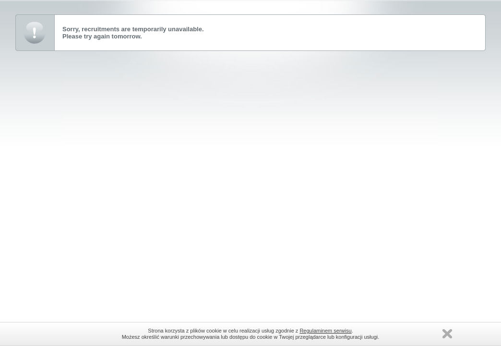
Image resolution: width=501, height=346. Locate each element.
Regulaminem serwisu (325, 331)
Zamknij (447, 333)
